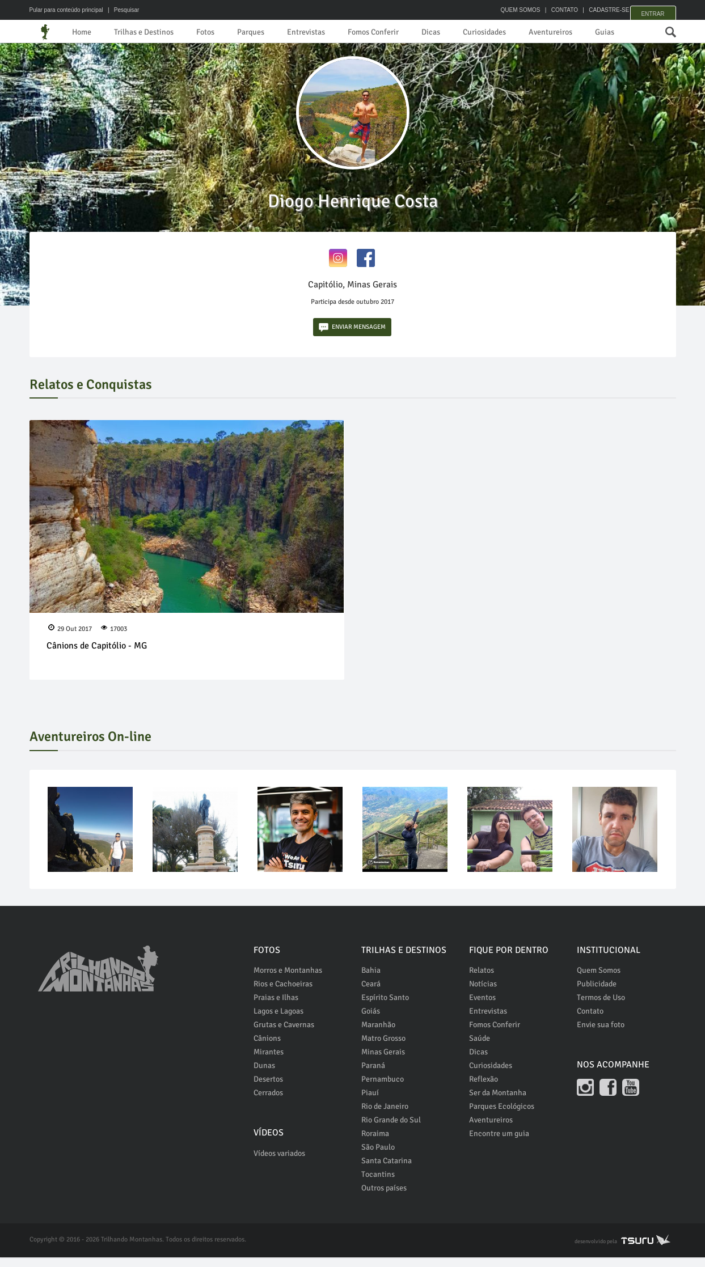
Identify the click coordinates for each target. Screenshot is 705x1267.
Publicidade (597, 993)
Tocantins (378, 1184)
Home (83, 32)
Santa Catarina (386, 1170)
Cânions (267, 1048)
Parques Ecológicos (501, 1116)
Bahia (371, 980)
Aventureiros (595, 32)
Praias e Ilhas (276, 1007)
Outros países (384, 1197)
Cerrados (268, 1102)
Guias (653, 32)
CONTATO (552, 10)
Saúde (479, 1048)
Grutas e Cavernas (284, 1034)
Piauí (370, 1102)
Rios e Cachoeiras (283, 993)
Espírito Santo (385, 1007)
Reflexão (483, 1089)
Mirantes (269, 1061)
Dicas (464, 32)
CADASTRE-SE (597, 10)
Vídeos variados (279, 1163)
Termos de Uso (601, 1007)
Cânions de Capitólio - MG (97, 654)
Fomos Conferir (402, 32)
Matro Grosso (383, 1048)
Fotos (219, 32)
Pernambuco (382, 1089)
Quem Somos (598, 980)
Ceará (371, 993)
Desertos (268, 1089)
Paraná (373, 1075)
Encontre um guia (499, 1143)
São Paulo (378, 1157)
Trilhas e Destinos (151, 32)
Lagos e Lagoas (278, 1021)
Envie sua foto (600, 1034)
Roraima (375, 1143)
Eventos (482, 1007)
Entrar (652, 10)
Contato (590, 1021)
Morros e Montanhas (288, 980)
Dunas (264, 1075)
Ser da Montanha (497, 1102)
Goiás (370, 1021)
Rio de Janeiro (384, 1116)
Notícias (483, 993)
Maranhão (378, 1034)
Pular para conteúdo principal (66, 10)
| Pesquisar (121, 10)
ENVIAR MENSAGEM (352, 337)
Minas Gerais (383, 1061)
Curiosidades (522, 32)
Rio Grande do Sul (391, 1129)
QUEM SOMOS (509, 10)
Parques (268, 32)
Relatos (481, 980)
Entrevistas (328, 32)
